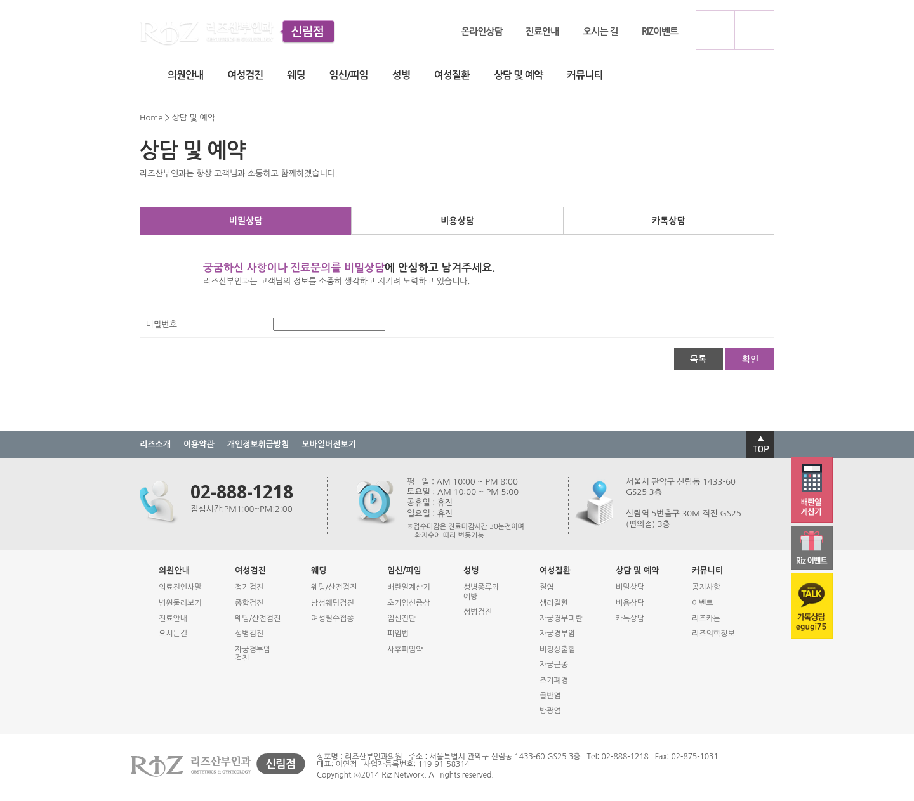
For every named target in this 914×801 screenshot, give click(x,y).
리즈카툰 (706, 618)
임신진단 (401, 618)
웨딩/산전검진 (258, 618)
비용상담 (457, 220)
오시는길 (173, 633)
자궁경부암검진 (252, 654)
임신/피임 (348, 75)
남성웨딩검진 (332, 603)
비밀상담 (246, 220)
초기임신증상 (408, 603)
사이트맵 (754, 39)
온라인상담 (482, 31)
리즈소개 (155, 444)
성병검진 (249, 633)
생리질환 (554, 603)
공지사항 (706, 587)
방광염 (550, 711)
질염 (547, 587)
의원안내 (185, 75)
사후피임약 (405, 649)
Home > (154, 118)
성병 (401, 75)
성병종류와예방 (481, 591)
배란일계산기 (408, 587)
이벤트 (702, 603)
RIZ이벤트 (660, 31)
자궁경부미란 (561, 618)
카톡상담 (669, 220)
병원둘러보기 (180, 603)
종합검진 (249, 603)
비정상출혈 (557, 649)
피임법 (398, 633)
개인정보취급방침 (258, 444)
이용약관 (199, 444)
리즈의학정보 (713, 633)
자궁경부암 (557, 633)
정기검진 (249, 587)
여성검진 (245, 75)
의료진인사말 (180, 587)
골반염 (550, 696)
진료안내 (542, 31)
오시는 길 (600, 31)
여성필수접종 (332, 618)
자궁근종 (554, 664)
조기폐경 (554, 680)
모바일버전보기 (329, 444)
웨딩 (296, 75)
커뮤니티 (584, 75)
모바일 (715, 39)
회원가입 (754, 19)
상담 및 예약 (518, 75)
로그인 (715, 19)
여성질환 (452, 75)
